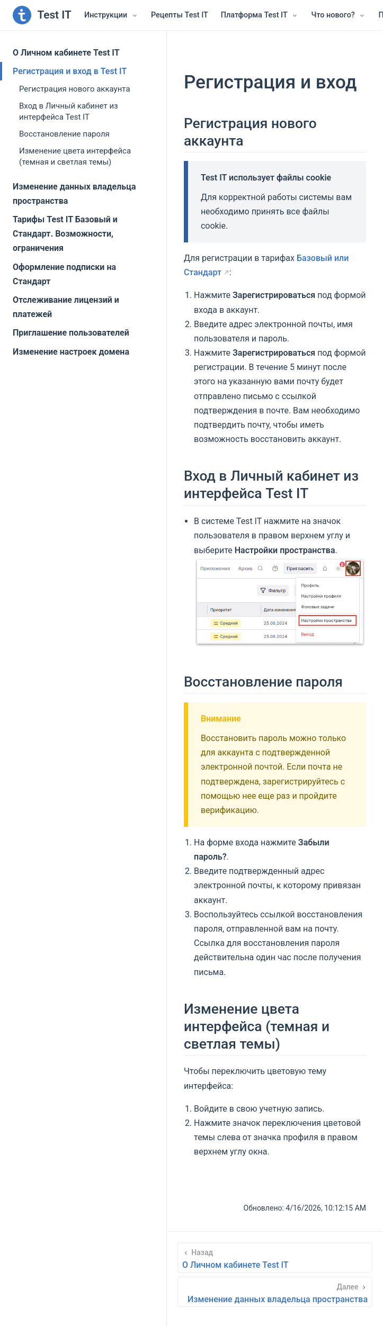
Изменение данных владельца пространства (74, 194)
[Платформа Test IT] (260, 15)
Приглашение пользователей (71, 333)
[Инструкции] (111, 15)
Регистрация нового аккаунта (74, 89)
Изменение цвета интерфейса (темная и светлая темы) (75, 156)
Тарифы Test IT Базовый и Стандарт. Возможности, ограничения (65, 233)
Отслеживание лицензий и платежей (66, 307)
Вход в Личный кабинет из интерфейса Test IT (68, 111)
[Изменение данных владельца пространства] (274, 1292)
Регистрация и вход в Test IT (70, 71)
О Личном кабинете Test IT (66, 53)
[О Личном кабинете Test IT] (274, 1257)
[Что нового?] (338, 15)
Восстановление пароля (64, 134)
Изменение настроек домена (71, 352)
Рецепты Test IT (179, 15)
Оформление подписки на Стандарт (64, 274)
